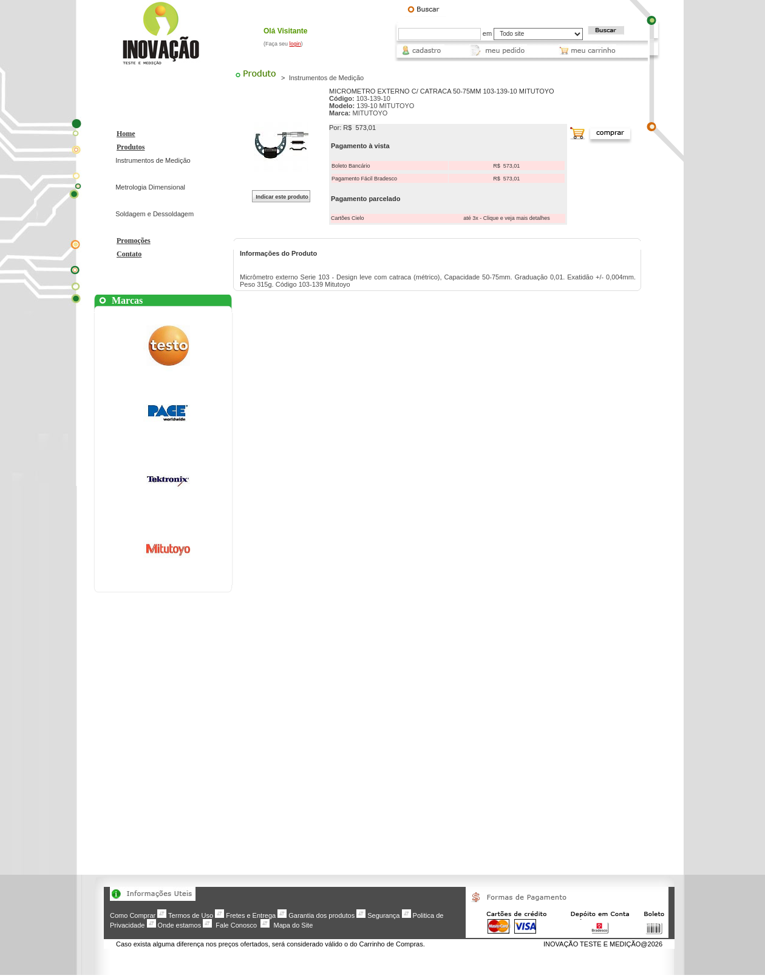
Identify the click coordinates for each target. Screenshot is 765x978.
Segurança (383, 915)
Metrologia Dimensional (150, 187)
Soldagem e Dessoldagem (154, 213)
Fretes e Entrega (251, 915)
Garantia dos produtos (321, 915)
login (295, 44)
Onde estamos (180, 925)
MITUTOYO (370, 113)
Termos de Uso (190, 915)
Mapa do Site (293, 925)
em (487, 33)
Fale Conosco (236, 925)
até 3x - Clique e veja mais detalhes (506, 218)
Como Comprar (132, 915)
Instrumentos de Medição (153, 160)
